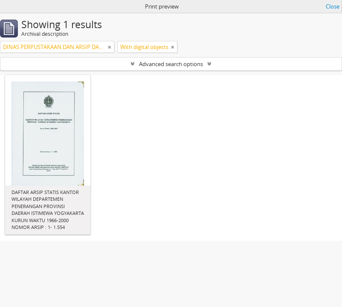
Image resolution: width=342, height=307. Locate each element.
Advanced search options (171, 64)
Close (332, 6)
